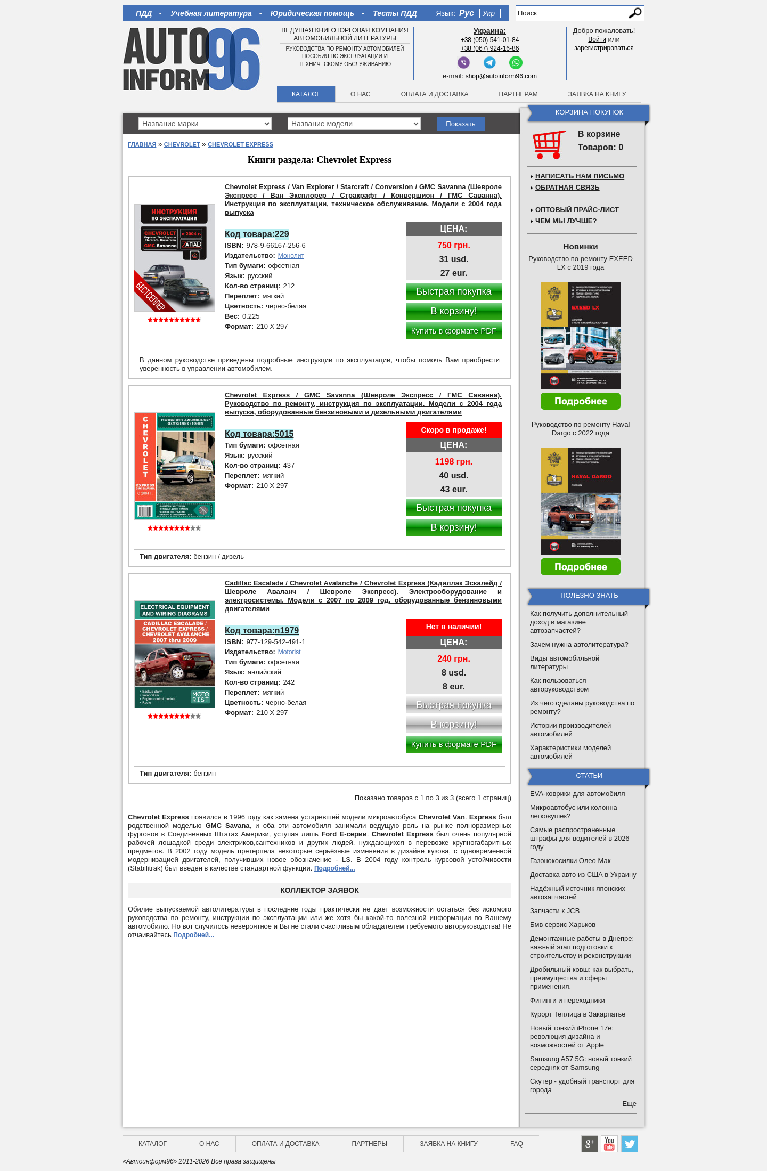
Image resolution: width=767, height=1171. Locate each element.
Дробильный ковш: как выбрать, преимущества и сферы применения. (581, 977)
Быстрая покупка (454, 291)
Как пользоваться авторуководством (559, 685)
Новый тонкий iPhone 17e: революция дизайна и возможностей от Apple (572, 1036)
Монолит (291, 255)
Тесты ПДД (395, 13)
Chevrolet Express (240, 144)
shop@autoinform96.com (501, 76)
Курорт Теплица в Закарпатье (578, 1014)
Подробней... (334, 868)
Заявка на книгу (597, 94)
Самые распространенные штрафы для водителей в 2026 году (580, 838)
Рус (466, 13)
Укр (489, 13)
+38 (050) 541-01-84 (490, 40)
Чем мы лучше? (566, 221)
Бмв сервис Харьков (562, 925)
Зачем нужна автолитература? (579, 644)
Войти (597, 39)
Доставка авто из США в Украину (583, 875)
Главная (142, 144)
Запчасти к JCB (555, 911)
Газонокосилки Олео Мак (570, 861)
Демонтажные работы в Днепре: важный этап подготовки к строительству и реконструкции (582, 946)
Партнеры (370, 1144)
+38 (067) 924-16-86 (490, 48)
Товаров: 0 (600, 147)
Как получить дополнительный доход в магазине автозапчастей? (579, 622)
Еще (630, 1104)
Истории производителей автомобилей (570, 729)
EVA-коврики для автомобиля (577, 794)
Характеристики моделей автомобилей (570, 752)
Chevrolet (182, 144)
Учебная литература (211, 13)
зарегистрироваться (604, 48)
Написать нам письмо (579, 176)
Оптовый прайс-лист (577, 210)
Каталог (306, 94)
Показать (460, 124)
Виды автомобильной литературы (564, 662)
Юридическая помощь (312, 13)
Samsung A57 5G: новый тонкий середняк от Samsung (581, 1063)
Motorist (289, 652)
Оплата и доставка (435, 94)
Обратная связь (567, 187)
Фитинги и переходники (567, 1000)
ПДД (144, 13)
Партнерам (518, 94)
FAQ (516, 1144)
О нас (360, 94)
